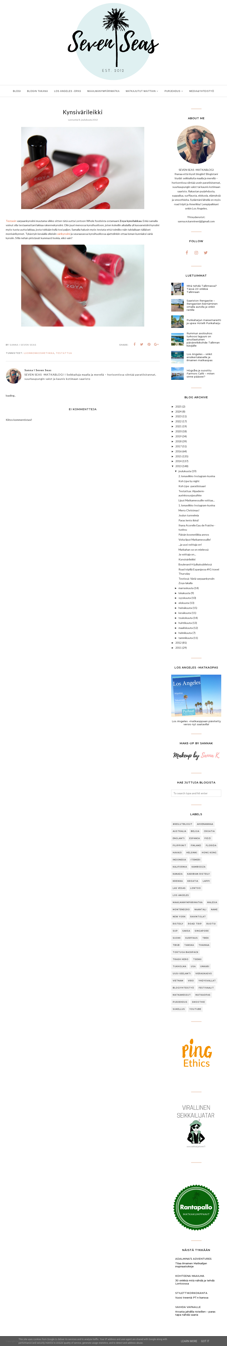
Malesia (212, 902)
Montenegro (181, 909)
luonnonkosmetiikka (39, 353)
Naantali (200, 909)
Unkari (204, 966)
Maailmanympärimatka (188, 902)
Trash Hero (181, 959)
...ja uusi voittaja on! (190, 544)
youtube (195, 1009)
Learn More (189, 1341)
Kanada (178, 874)
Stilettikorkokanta (191, 1292)
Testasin (11, 221)
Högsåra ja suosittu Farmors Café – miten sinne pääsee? (200, 373)
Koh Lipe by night (189, 481)
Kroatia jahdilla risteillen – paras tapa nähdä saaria (195, 1313)
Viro (191, 980)
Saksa (186, 931)
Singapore (202, 931)
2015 (178, 456)
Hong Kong (209, 852)
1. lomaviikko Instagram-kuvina (197, 505)
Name (214, 909)
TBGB (176, 945)
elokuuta (184, 602)
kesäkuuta (185, 612)
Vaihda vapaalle (188, 1306)
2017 (178, 446)
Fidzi (207, 838)
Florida (211, 845)
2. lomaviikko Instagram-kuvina (197, 476)
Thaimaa (204, 945)
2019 (178, 436)
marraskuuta (186, 588)
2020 (178, 431)
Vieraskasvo (203, 973)
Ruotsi (211, 924)
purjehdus (180, 1002)
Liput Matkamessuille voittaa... (197, 500)
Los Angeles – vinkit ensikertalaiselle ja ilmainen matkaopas (200, 357)
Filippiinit (179, 845)
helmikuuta (185, 632)
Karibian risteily (198, 874)
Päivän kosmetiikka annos (194, 534)
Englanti (179, 838)
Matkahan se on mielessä (194, 549)
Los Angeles (181, 895)
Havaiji (177, 852)
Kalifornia (180, 867)
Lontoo (195, 888)
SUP (175, 931)
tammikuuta (186, 637)
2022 (178, 421)
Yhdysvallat (207, 980)
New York (179, 916)
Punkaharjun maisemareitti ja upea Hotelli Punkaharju (204, 321)
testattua (64, 353)
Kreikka (178, 881)
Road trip (195, 924)
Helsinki (191, 852)
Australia (179, 831)
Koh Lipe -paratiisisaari (192, 486)
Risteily (178, 924)
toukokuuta (186, 617)
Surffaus (191, 938)
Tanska (189, 945)
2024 (178, 411)
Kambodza (198, 867)
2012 (178, 642)
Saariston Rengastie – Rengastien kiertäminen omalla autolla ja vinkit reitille (202, 305)
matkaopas (202, 995)
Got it (205, 1341)
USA (193, 966)
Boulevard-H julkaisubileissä (195, 564)
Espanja (194, 838)
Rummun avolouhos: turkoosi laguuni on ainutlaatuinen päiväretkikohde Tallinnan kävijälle (203, 339)
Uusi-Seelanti (182, 973)
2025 (178, 406)
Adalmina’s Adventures (193, 1258)
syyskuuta (185, 597)
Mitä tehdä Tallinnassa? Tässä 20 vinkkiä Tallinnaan (202, 288)
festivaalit (206, 988)
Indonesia (179, 859)
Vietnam (178, 980)
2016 (178, 451)
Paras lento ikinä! (189, 520)
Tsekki (197, 959)
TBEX (205, 938)
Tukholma (179, 966)
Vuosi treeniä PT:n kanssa (191, 1297)
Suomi (177, 938)
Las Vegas (179, 888)
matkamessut (182, 995)
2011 (178, 647)
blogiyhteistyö (183, 988)
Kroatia (192, 881)
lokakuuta (184, 593)
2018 (178, 441)
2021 (178, 426)
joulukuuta (185, 471)
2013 (178, 466)
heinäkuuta (185, 607)
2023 (178, 416)
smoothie (198, 1002)
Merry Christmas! (189, 510)
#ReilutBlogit (182, 824)
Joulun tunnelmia (189, 515)
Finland (196, 845)
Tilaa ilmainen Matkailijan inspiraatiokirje (191, 1265)
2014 (178, 461)
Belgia (195, 831)
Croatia (209, 831)
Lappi (206, 881)
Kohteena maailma (189, 1275)
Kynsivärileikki (187, 559)
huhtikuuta (185, 622)
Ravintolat (198, 916)
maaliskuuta (186, 627)
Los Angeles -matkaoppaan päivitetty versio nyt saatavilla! (196, 723)
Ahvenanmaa (205, 824)
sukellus (179, 1009)
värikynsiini (63, 233)
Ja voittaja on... (187, 554)
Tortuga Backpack (185, 952)
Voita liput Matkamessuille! (195, 539)
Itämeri (195, 859)
